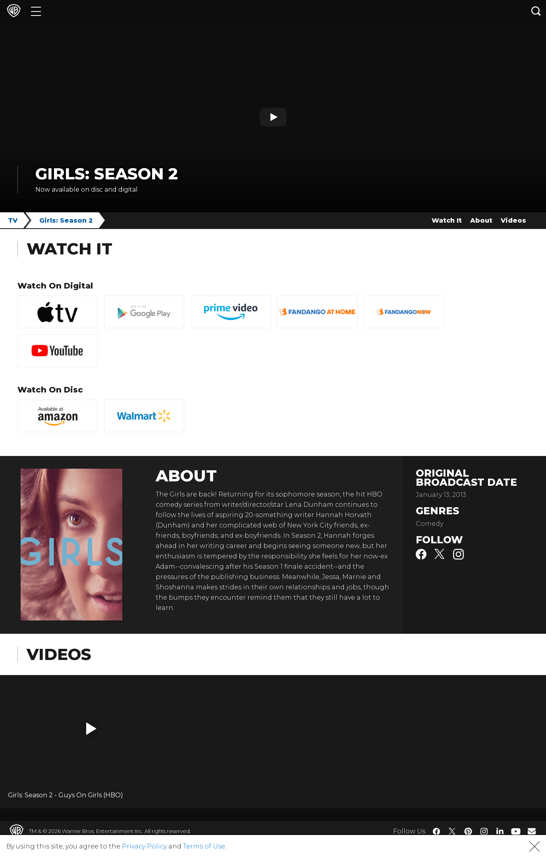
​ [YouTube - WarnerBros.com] (516, 831)
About (481, 220)
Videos (513, 220)
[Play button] (273, 117)
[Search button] (536, 11)
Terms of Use (204, 846)
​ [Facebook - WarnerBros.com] (436, 831)
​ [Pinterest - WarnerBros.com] (468, 831)
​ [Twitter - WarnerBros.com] (452, 831)
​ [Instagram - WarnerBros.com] (484, 831)
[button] (91, 728)
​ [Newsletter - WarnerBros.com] (531, 831)
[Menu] (36, 11)
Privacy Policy (144, 846)
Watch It (447, 220)
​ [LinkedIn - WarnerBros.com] (500, 831)
